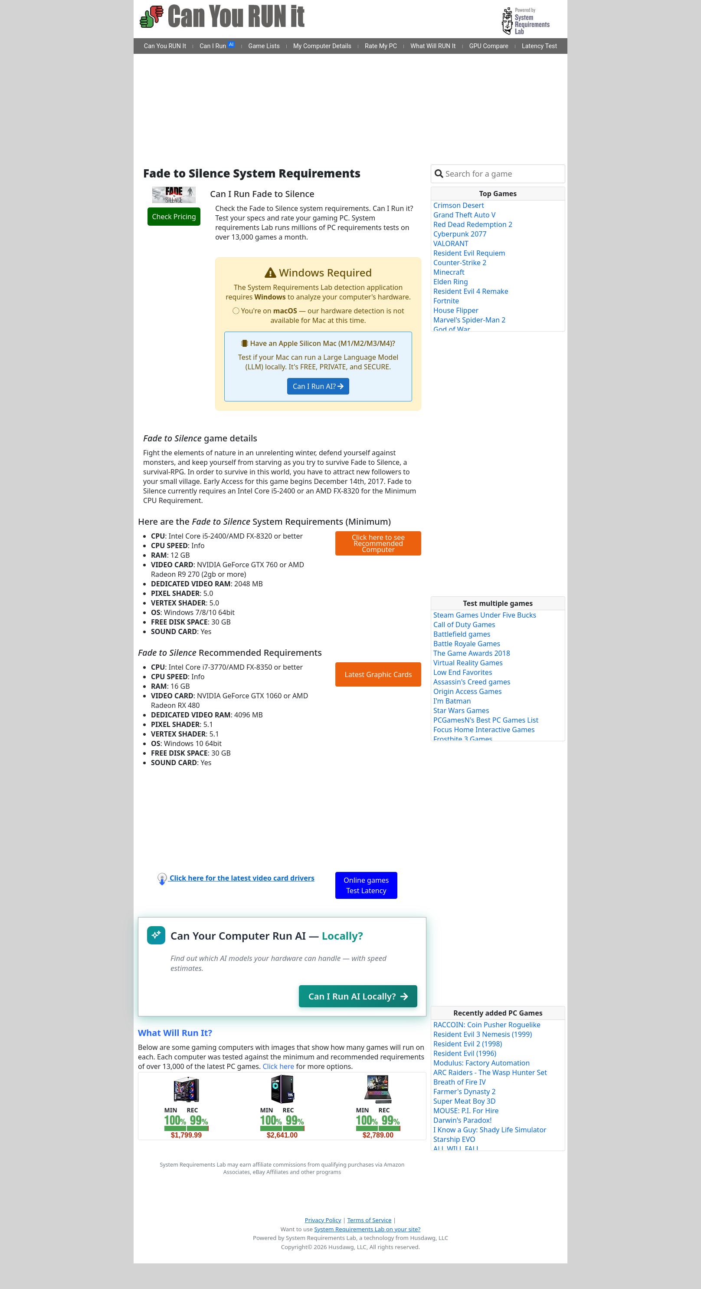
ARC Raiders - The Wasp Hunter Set (490, 1072)
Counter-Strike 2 (459, 262)
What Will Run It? (175, 1033)
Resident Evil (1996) (464, 1053)
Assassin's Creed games (472, 682)
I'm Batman (452, 701)
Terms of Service (369, 1220)
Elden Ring (450, 281)
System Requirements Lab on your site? (367, 1229)
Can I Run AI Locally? (358, 996)
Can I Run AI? (318, 386)
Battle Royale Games (466, 643)
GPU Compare (488, 46)
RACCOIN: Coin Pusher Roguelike (486, 1024)
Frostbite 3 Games (462, 739)
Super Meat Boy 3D (464, 1101)
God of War (451, 329)
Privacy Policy (323, 1220)
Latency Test (539, 46)
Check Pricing (174, 216)
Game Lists (264, 46)
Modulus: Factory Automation (481, 1063)
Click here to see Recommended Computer (378, 543)
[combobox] (503, 173)
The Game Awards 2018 (471, 653)
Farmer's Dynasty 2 (464, 1091)
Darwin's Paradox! (462, 1120)
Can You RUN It (165, 46)
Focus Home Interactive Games (484, 729)
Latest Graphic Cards (378, 674)
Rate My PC (381, 46)
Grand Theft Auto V (464, 215)
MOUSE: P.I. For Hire (466, 1110)
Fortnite (446, 301)
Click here (278, 1066)
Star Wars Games (461, 710)
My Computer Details (322, 46)
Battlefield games (461, 634)
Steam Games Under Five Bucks (484, 615)
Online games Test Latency (366, 885)
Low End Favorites (462, 672)
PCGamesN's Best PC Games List (485, 720)
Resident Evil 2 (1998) (467, 1044)
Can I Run (217, 45)
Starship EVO (454, 1139)
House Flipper (455, 310)
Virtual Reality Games (468, 663)
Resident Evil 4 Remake (470, 291)
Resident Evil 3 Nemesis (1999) (482, 1034)
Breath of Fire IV (459, 1082)
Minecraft (449, 272)
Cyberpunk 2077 (460, 234)
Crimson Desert (458, 205)
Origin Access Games (467, 691)
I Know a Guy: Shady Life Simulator (490, 1129)
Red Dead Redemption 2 (472, 224)
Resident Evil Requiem (469, 253)
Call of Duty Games (464, 624)
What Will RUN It (432, 46)
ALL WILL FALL (456, 1149)
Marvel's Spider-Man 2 (469, 320)
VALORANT (450, 243)
